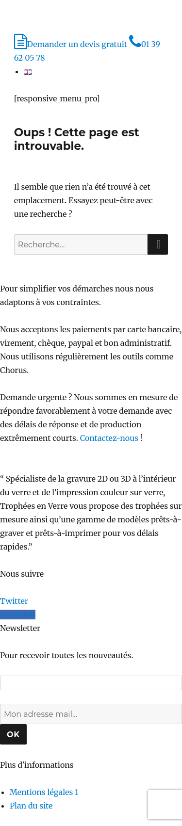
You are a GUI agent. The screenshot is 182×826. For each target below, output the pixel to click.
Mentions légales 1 (44, 792)
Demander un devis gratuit (71, 44)
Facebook (17, 614)
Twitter (14, 601)
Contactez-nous (109, 438)
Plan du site (31, 805)
